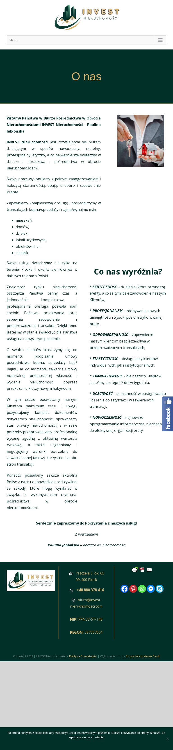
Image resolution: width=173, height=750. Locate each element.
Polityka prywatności (92, 743)
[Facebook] (124, 589)
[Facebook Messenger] (151, 589)
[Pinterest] (133, 589)
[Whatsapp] (142, 589)
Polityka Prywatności (83, 656)
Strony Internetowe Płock (143, 656)
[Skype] (160, 589)
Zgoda (72, 743)
